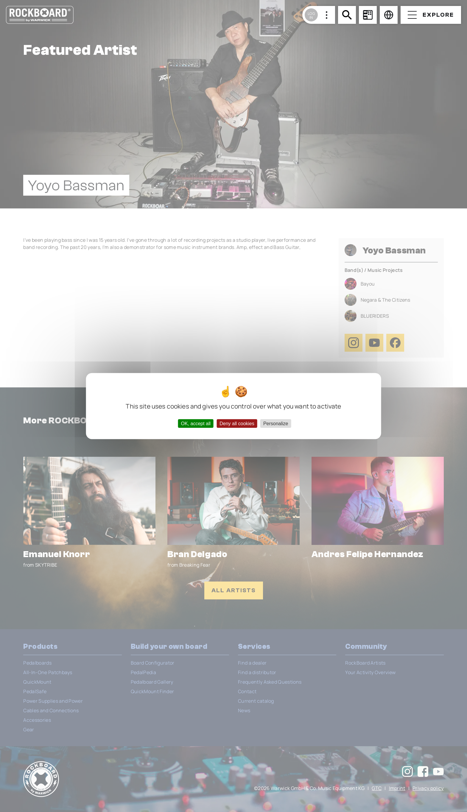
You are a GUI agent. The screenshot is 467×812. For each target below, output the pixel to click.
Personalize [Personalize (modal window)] (275, 423)
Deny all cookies (237, 423)
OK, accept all (196, 423)
